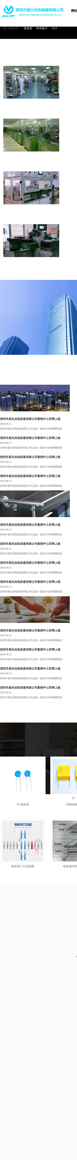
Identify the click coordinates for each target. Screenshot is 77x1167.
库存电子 (42, 28)
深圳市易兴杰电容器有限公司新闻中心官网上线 (30, 419)
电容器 (28, 28)
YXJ (54, 28)
